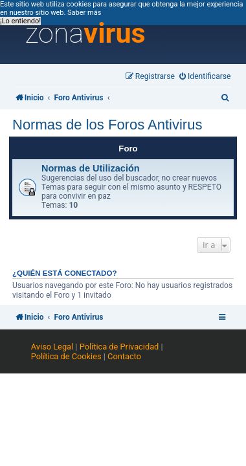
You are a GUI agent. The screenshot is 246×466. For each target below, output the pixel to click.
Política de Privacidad (119, 346)
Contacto (124, 356)
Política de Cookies (66, 356)
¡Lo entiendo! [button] (20, 21)
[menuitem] (205, 76)
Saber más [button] (84, 12)
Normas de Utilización (90, 168)
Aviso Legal (52, 346)
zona (85, 33)
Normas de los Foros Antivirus (107, 124)
